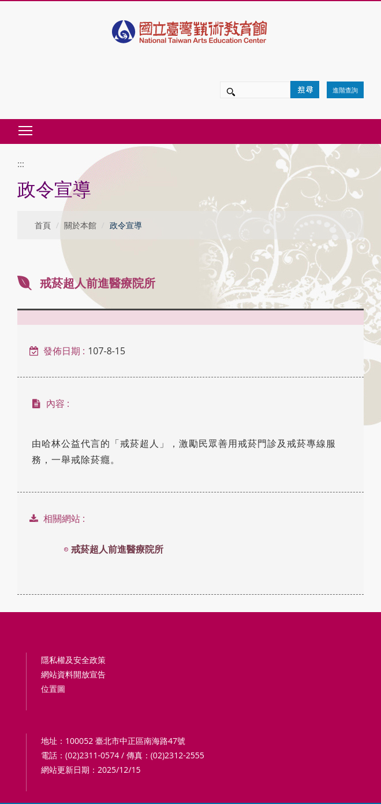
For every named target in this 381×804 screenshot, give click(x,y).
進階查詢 (345, 90)
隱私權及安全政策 (73, 659)
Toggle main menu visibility (25, 127)
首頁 (43, 225)
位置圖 (53, 688)
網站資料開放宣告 (73, 674)
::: (20, 164)
